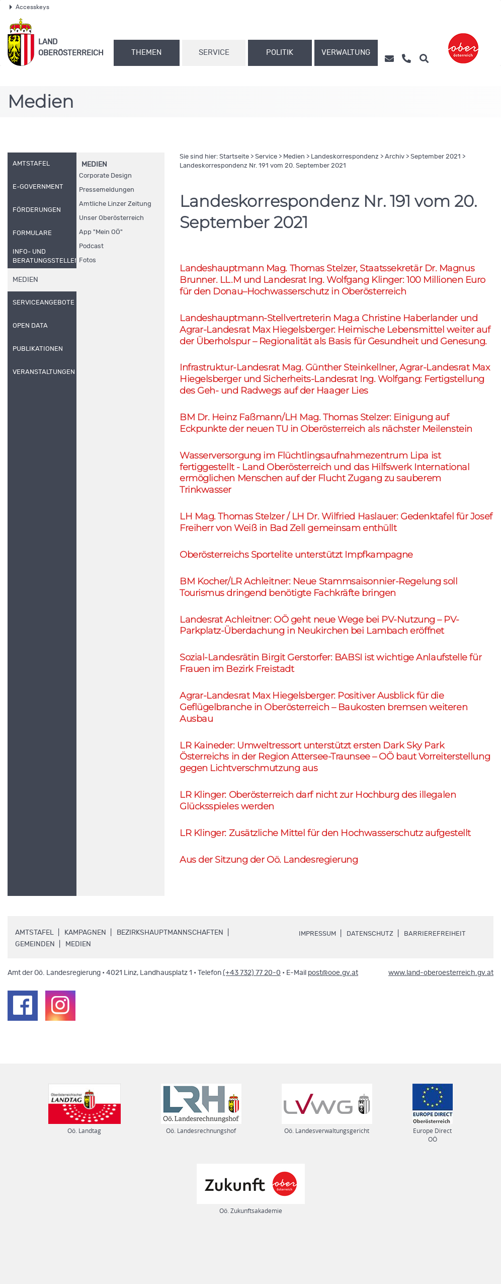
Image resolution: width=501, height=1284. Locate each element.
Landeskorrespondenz (345, 157)
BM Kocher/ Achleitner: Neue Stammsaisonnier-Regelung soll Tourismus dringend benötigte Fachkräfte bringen (324, 617)
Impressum (319, 976)
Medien (94, 164)
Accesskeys (29, 7)
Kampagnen (85, 976)
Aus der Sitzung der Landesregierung (273, 903)
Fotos (87, 260)
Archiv (394, 157)
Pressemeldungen (106, 190)
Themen (146, 52)
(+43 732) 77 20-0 (252, 1016)
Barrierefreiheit (440, 976)
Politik (279, 52)
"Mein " (101, 232)
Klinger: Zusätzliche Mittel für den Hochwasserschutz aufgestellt (332, 875)
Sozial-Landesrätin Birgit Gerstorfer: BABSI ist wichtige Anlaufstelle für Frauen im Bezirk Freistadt (336, 697)
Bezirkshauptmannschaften (170, 976)
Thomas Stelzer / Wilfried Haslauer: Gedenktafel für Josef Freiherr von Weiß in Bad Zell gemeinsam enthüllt (328, 549)
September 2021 (435, 157)
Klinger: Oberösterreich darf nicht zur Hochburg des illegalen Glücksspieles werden (324, 841)
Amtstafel (34, 976)
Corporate (105, 176)
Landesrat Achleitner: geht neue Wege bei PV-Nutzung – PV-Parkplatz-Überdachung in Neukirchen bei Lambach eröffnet (326, 657)
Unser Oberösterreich (111, 218)
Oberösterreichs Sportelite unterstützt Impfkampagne (303, 583)
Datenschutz (374, 976)
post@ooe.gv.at (333, 1016)
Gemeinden (35, 988)
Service (214, 52)
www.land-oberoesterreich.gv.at (440, 1016)
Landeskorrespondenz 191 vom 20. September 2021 (263, 166)
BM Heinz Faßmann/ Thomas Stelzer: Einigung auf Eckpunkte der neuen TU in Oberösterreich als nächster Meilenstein (333, 444)
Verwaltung (345, 52)
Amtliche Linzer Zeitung (115, 204)
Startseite (234, 157)
